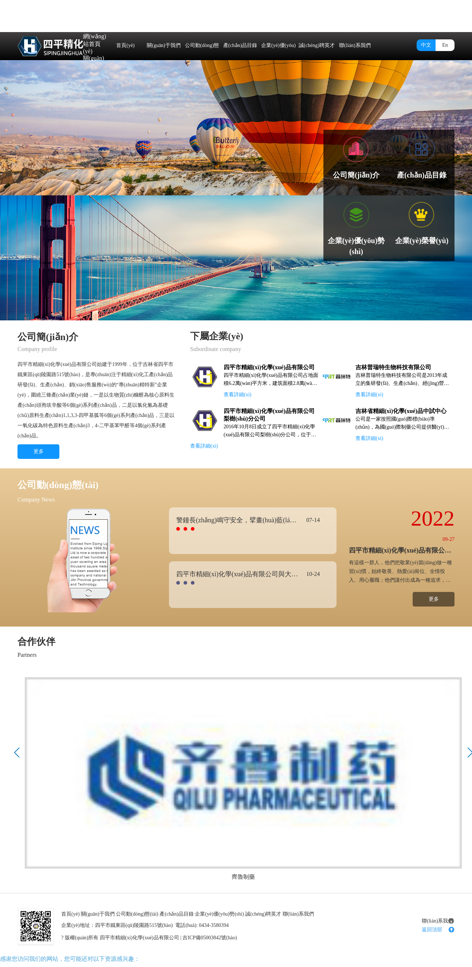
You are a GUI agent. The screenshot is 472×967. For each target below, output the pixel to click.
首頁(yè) (125, 45)
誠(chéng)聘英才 (317, 45)
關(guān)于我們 (164, 45)
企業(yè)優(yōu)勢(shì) (278, 59)
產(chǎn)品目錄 (240, 45)
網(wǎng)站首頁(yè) (94, 43)
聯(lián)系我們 (354, 45)
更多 (39, 451)
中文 (426, 45)
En (445, 45)
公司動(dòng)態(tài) (202, 59)
